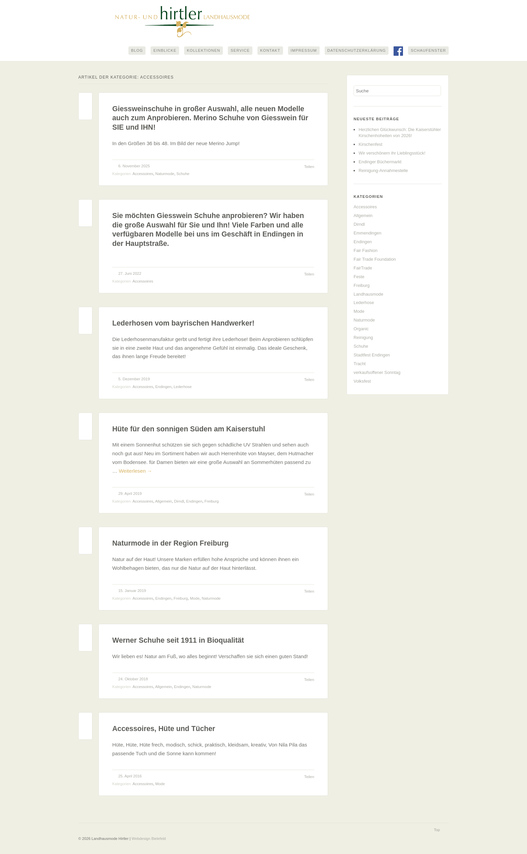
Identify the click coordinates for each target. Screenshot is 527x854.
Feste (359, 276)
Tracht (360, 363)
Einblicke (164, 51)
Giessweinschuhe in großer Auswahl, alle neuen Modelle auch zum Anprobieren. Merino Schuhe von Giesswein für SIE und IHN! (210, 118)
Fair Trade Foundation (375, 259)
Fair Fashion (365, 250)
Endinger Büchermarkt (380, 161)
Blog (137, 51)
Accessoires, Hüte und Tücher (163, 729)
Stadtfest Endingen (372, 354)
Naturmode (164, 174)
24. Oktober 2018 (133, 679)
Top (437, 830)
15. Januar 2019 (132, 591)
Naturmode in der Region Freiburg (170, 544)
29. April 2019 (130, 494)
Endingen (163, 387)
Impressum (304, 51)
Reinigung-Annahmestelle (383, 170)
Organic (361, 329)
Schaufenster (428, 51)
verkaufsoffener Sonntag (377, 372)
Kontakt (270, 51)
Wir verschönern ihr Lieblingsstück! (392, 153)
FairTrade (363, 267)
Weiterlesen (135, 471)
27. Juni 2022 (129, 273)
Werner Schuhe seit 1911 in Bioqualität (178, 641)
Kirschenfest (370, 144)
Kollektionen (203, 51)
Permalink (85, 100)
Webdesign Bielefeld (149, 839)
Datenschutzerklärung (356, 51)
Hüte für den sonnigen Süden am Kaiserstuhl (188, 429)
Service (240, 51)
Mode (195, 598)
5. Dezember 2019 (134, 379)
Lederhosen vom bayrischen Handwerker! (183, 323)
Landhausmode (368, 294)
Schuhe (183, 174)
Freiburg (211, 501)
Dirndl (179, 501)
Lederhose (183, 387)
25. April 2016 (130, 776)
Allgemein (163, 501)
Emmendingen (367, 233)
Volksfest (362, 381)
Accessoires (142, 174)
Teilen (309, 167)
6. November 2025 (134, 166)
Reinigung (363, 337)
